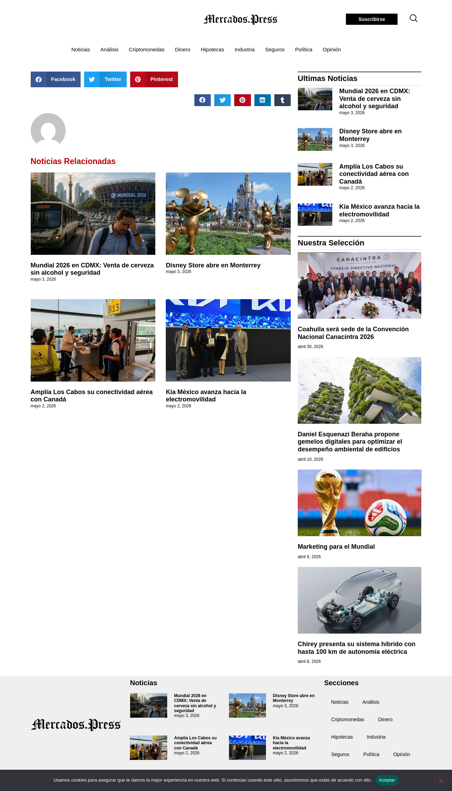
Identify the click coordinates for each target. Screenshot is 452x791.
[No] (441, 780)
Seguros (275, 49)
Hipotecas (212, 49)
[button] (56, 79)
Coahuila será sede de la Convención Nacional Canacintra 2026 (353, 333)
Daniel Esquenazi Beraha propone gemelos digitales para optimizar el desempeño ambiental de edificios (350, 442)
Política (303, 49)
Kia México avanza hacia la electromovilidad (206, 396)
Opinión (332, 49)
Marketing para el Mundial (336, 546)
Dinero (182, 49)
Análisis (110, 49)
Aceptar (387, 780)
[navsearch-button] (414, 19)
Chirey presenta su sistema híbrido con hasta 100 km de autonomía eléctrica (356, 648)
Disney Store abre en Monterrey (213, 265)
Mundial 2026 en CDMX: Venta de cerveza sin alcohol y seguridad (92, 269)
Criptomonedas (147, 49)
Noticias (81, 49)
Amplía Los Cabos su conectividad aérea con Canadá (374, 174)
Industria (245, 49)
